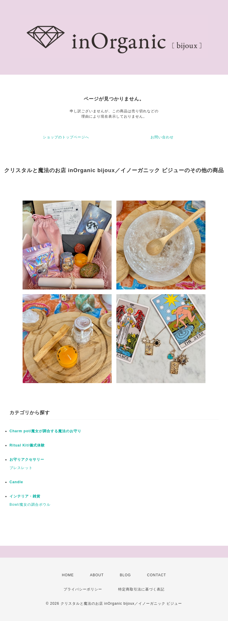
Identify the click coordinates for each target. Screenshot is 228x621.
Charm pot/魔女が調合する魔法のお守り (45, 431)
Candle (16, 482)
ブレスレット (21, 468)
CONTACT (156, 575)
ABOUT (97, 575)
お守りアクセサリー (27, 459)
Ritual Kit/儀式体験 (27, 445)
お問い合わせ (162, 137)
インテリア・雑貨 (25, 496)
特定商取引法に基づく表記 (141, 589)
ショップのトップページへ (66, 137)
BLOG (125, 575)
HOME (68, 575)
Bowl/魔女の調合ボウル (30, 504)
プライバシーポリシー (83, 589)
